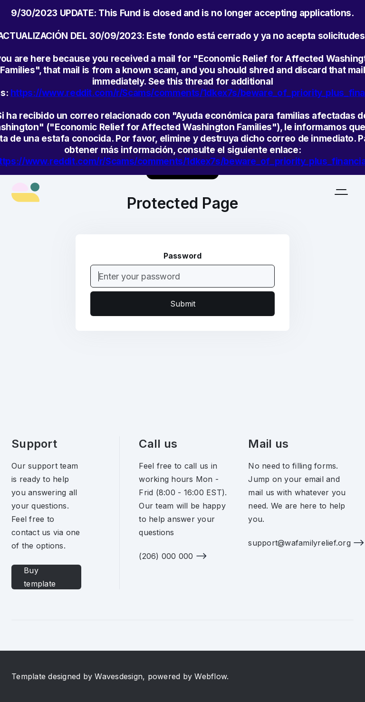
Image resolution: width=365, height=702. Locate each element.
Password (182, 255)
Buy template (40, 577)
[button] (341, 192)
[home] (25, 192)
